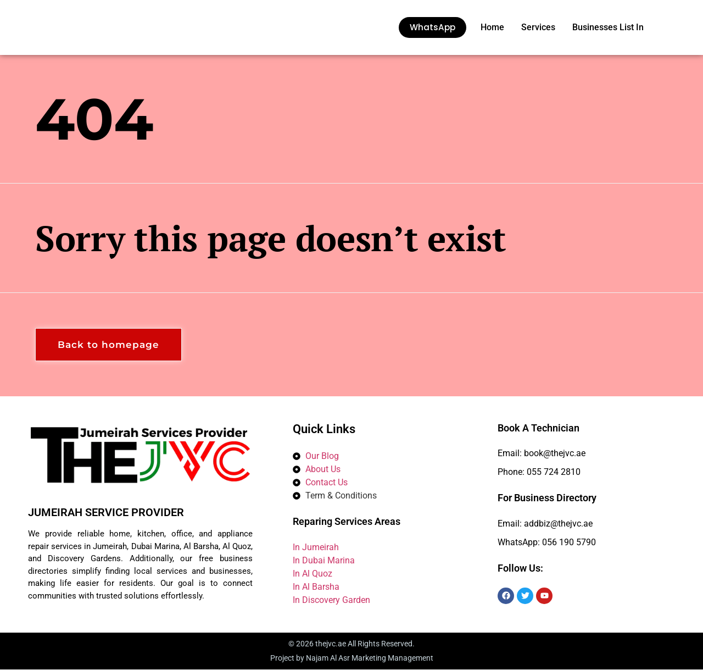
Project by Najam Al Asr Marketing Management (351, 658)
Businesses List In (608, 27)
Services (538, 27)
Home (492, 27)
